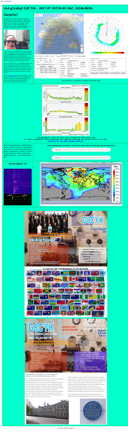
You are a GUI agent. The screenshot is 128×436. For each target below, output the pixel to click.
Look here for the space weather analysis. (66, 142)
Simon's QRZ (12, 75)
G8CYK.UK (8, 1)
